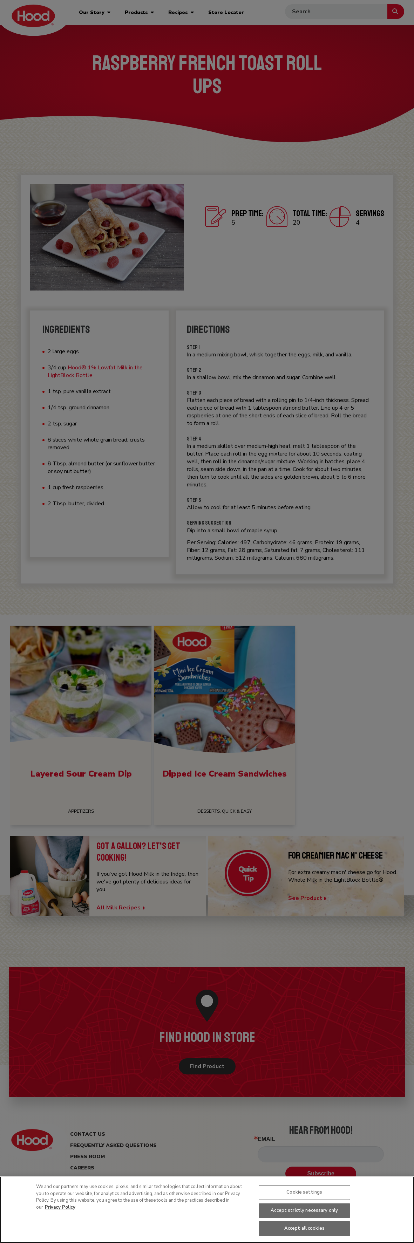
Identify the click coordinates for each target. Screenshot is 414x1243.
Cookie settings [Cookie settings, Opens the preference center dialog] (304, 1192)
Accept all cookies (304, 1228)
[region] (207, 1209)
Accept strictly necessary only (304, 1210)
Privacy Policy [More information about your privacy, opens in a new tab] (60, 1207)
